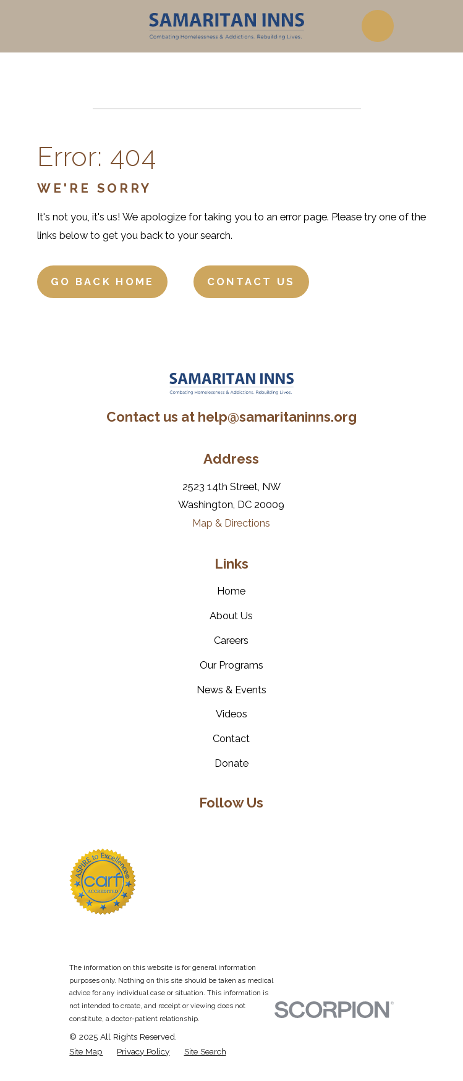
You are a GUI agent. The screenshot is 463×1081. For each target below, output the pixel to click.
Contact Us (251, 281)
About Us (231, 615)
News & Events (231, 689)
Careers (231, 640)
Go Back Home (103, 281)
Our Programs (231, 665)
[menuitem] (86, 1051)
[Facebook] (170, 829)
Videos (231, 713)
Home (231, 591)
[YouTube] (262, 829)
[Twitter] (200, 829)
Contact (231, 738)
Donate (231, 763)
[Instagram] (293, 829)
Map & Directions (231, 523)
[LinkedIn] (231, 829)
